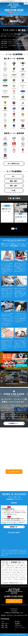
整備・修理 (13, 181)
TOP (2, 621)
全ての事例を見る (14, 163)
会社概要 (17, 623)
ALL (13, 176)
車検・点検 (13, 186)
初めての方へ (5, 623)
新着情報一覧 (13, 527)
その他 (13, 190)
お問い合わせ (18, 625)
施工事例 (17, 621)
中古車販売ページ (13, 423)
